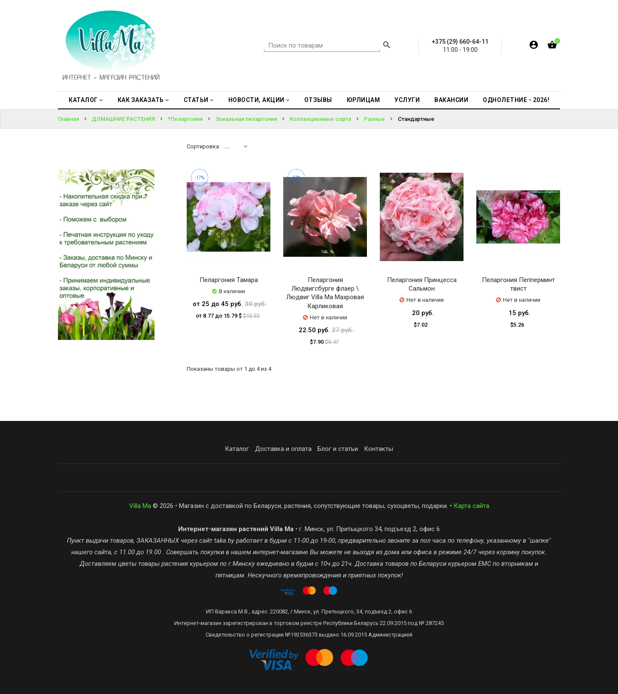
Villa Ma (140, 506)
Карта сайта (471, 506)
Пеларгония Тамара (229, 280)
